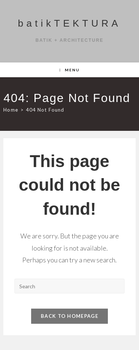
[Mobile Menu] (69, 70)
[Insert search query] (69, 286)
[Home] (10, 110)
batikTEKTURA (69, 23)
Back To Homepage (69, 316)
